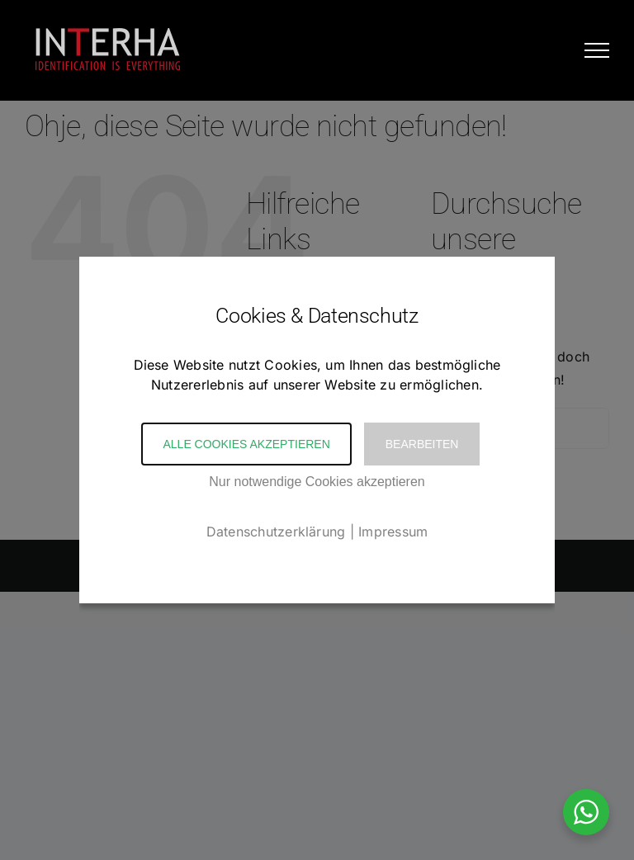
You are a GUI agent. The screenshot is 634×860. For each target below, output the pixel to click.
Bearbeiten (422, 444)
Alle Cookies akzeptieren (246, 444)
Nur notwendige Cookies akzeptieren (316, 482)
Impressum (393, 531)
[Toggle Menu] (596, 50)
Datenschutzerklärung (276, 531)
